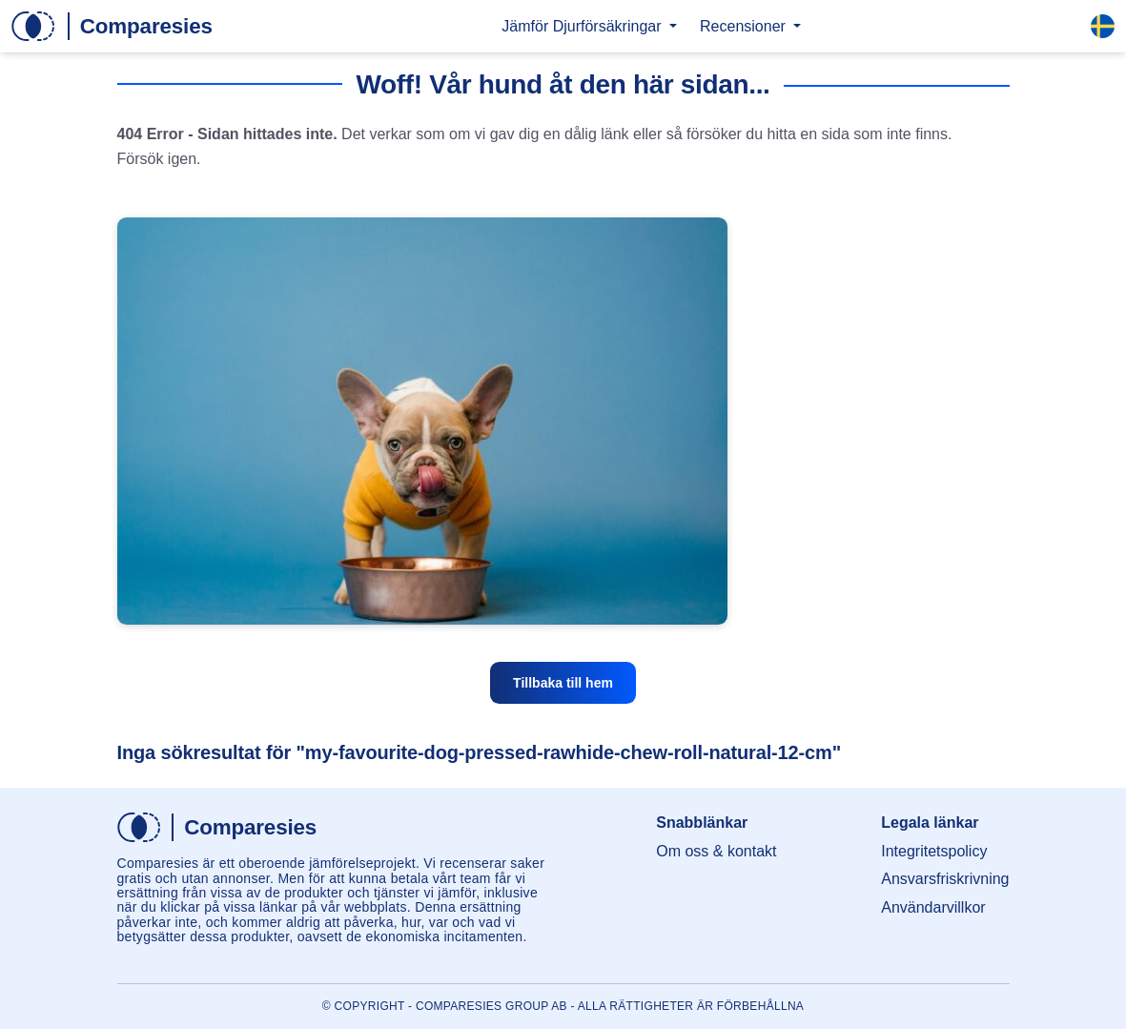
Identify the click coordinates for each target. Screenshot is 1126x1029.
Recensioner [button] (744, 26)
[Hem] (112, 26)
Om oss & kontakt (716, 851)
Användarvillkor (933, 907)
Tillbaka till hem (563, 682)
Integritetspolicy (934, 851)
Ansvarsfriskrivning (945, 879)
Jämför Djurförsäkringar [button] (583, 26)
